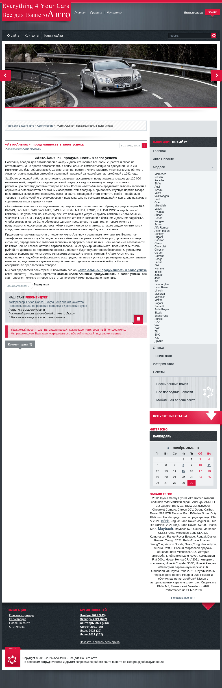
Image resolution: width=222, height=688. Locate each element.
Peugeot (160, 221)
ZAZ (157, 328)
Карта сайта (53, 35)
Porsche (159, 180)
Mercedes (160, 174)
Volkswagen (162, 196)
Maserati (160, 293)
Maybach (160, 296)
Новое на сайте (19, 623)
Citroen (159, 252)
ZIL (156, 331)
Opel (157, 202)
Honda (158, 218)
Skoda (158, 312)
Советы (159, 372)
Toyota (158, 189)
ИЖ (157, 337)
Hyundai (159, 211)
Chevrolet (160, 246)
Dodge (158, 259)
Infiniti (158, 271)
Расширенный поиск (172, 384)
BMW (158, 183)
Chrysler (160, 249)
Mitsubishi (160, 205)
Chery (158, 243)
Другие (159, 341)
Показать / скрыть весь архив (100, 642)
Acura (158, 224)
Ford (157, 199)
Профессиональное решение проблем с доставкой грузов (48, 305)
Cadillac (159, 240)
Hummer (160, 268)
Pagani (159, 303)
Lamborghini (162, 284)
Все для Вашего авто (21, 125)
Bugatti (159, 237)
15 (183, 471)
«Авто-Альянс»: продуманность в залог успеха (112, 270)
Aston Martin (162, 230)
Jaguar (159, 274)
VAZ (157, 325)
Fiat (157, 265)
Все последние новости (174, 392)
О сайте (13, 35)
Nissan (159, 177)
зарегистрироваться (55, 333)
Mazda (159, 300)
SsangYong (161, 315)
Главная (159, 151)
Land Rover (161, 287)
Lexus (158, 208)
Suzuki (159, 318)
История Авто (163, 364)
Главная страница (21, 615)
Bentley (159, 233)
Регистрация (17, 619)
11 (209, 465)
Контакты (32, 35)
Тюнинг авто (162, 356)
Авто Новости (45, 125)
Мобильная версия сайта (176, 400)
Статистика (16, 626)
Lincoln (159, 290)
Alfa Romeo (161, 227)
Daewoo (159, 256)
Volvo (158, 193)
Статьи (158, 348)
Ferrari (158, 262)
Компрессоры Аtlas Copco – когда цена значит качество (46, 302)
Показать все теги (183, 597)
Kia (156, 281)
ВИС (157, 334)
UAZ (157, 322)
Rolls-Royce (162, 309)
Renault (159, 306)
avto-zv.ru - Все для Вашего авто (36, 11)
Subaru (159, 215)
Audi (157, 186)
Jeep (157, 278)
